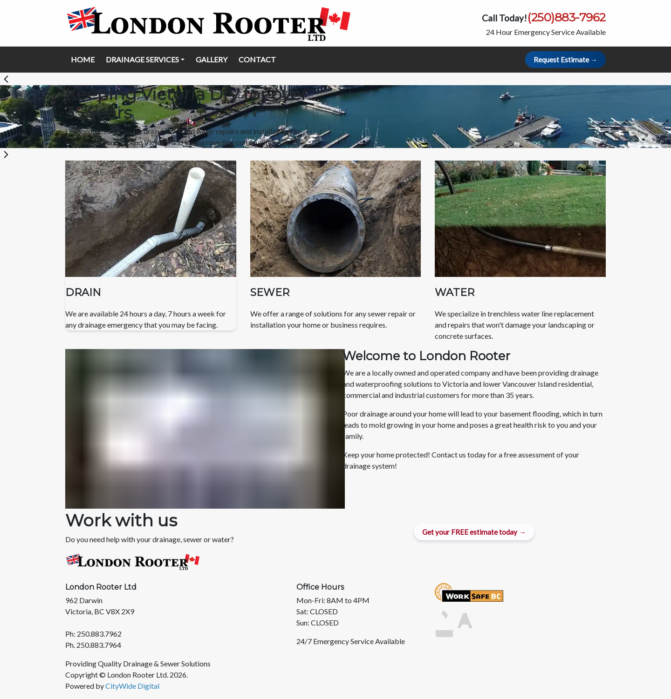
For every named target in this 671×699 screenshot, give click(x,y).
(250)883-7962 (566, 17)
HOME (83, 59)
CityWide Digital (132, 685)
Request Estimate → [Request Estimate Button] (565, 59)
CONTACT (257, 59)
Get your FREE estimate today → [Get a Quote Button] (474, 532)
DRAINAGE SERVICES (142, 59)
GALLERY (211, 59)
